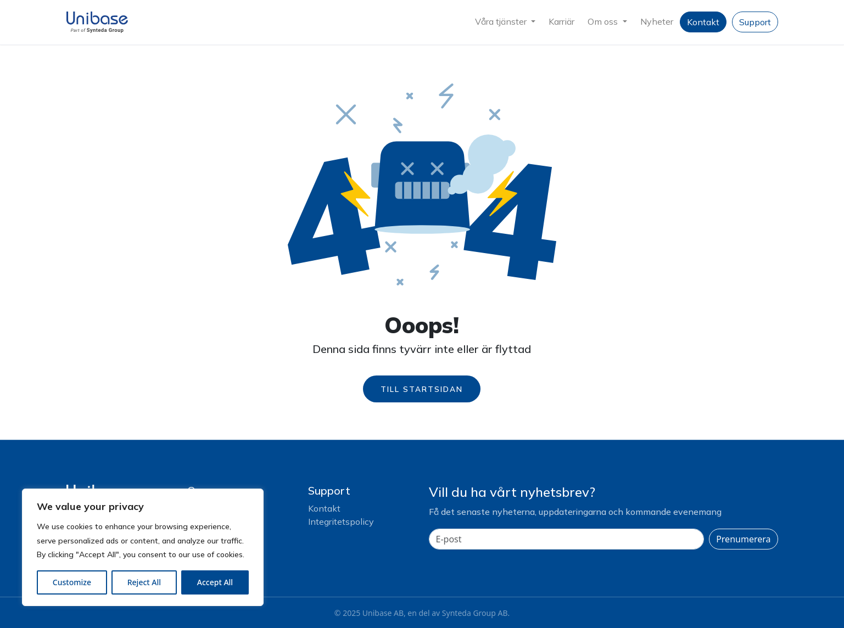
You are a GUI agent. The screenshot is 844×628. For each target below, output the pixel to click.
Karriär (561, 21)
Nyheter (656, 21)
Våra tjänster (502, 21)
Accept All (215, 582)
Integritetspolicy (341, 521)
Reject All (144, 582)
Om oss (604, 21)
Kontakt (703, 21)
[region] (143, 547)
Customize (72, 582)
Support (755, 21)
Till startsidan (422, 389)
